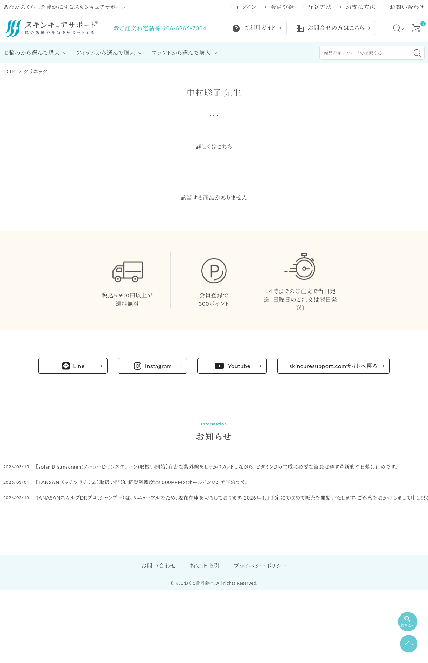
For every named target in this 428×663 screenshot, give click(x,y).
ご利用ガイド (254, 28)
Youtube (233, 366)
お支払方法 (360, 7)
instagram (153, 366)
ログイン (246, 7)
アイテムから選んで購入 (105, 52)
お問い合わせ (407, 7)
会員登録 (282, 7)
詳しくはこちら (214, 146)
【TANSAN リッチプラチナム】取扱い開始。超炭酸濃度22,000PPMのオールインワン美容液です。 (142, 482)
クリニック (35, 71)
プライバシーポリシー (260, 565)
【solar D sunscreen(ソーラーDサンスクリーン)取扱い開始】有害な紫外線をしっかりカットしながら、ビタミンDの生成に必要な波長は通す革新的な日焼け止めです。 (217, 467)
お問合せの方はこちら (330, 28)
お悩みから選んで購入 (31, 52)
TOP (9, 71)
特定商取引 (205, 565)
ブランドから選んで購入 (181, 52)
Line (73, 366)
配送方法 (320, 7)
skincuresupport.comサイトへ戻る (334, 365)
